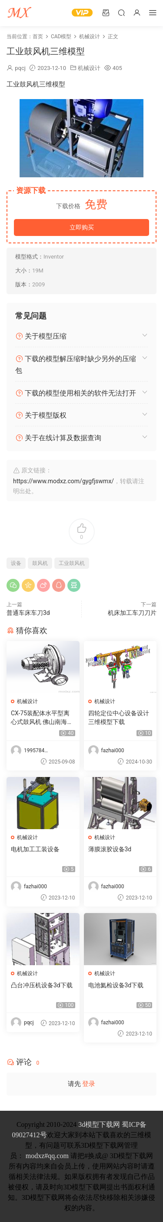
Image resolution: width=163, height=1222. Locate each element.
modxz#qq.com (47, 1155)
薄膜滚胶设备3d (110, 849)
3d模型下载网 (99, 1124)
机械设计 (89, 68)
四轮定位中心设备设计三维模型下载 (118, 717)
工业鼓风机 (72, 563)
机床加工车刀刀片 (132, 612)
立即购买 (82, 227)
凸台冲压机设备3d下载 (42, 985)
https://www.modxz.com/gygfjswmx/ (63, 481)
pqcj (20, 68)
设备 (16, 563)
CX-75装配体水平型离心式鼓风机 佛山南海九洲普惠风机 (42, 718)
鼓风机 (40, 563)
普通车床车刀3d (28, 612)
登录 (88, 1084)
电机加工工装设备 (35, 849)
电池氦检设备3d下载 (116, 985)
